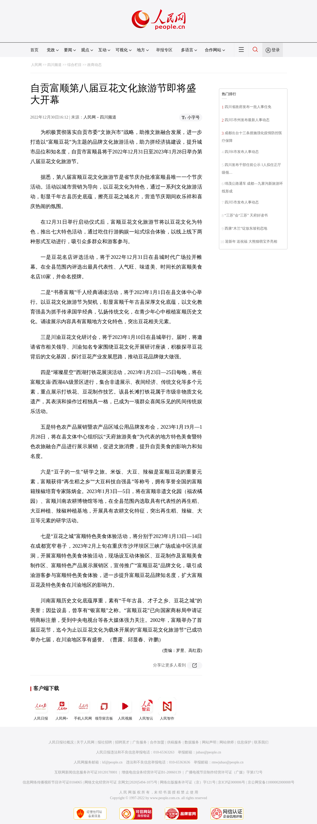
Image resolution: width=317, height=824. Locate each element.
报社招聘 (105, 742)
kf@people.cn (112, 762)
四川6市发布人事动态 (242, 152)
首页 (34, 50)
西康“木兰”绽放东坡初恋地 (246, 228)
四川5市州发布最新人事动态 (247, 120)
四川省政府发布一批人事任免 (248, 107)
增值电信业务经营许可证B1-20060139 (151, 772)
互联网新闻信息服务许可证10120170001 (85, 772)
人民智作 (167, 708)
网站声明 (209, 742)
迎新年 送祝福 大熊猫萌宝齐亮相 (251, 241)
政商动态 (94, 65)
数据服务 (192, 742)
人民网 (36, 65)
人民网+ (62, 708)
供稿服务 (174, 742)
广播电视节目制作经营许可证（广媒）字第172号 (224, 772)
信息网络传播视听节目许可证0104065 (52, 782)
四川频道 (54, 65)
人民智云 (146, 708)
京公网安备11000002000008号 (271, 782)
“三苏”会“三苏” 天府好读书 (246, 215)
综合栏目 (74, 65)
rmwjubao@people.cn (228, 762)
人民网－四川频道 (99, 117)
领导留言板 (104, 708)
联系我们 (261, 742)
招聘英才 (122, 742)
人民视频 (125, 708)
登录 (276, 50)
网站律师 (226, 742)
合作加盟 (157, 742)
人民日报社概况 (61, 742)
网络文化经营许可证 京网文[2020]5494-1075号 (120, 782)
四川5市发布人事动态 (242, 202)
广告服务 (139, 742)
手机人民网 (83, 708)
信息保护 (244, 742)
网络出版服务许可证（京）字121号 (188, 782)
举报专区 (164, 50)
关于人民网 (85, 742)
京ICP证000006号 (231, 782)
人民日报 (41, 708)
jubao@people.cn (208, 752)
